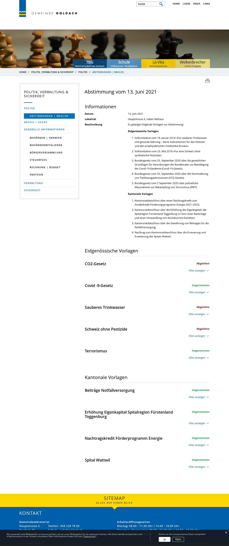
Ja (165, 539)
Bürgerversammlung (46, 152)
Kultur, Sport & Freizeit (99, 28)
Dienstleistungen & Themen (193, 28)
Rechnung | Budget (45, 167)
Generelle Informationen (44, 129)
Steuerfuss (38, 160)
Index (196, 3)
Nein (178, 539)
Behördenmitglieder (46, 145)
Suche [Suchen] (161, 4)
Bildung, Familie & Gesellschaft (132, 28)
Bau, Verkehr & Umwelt (164, 28)
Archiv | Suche (36, 122)
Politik (29, 108)
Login (186, 3)
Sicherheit (32, 190)
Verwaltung (33, 183)
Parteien (36, 174)
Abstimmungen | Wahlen (52, 116)
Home (176, 3)
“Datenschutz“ (89, 536)
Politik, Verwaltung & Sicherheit (66, 28)
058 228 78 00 (70, 526)
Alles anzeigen (197, 271)
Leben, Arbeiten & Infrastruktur (31, 28)
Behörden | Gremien (46, 137)
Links (206, 3)
